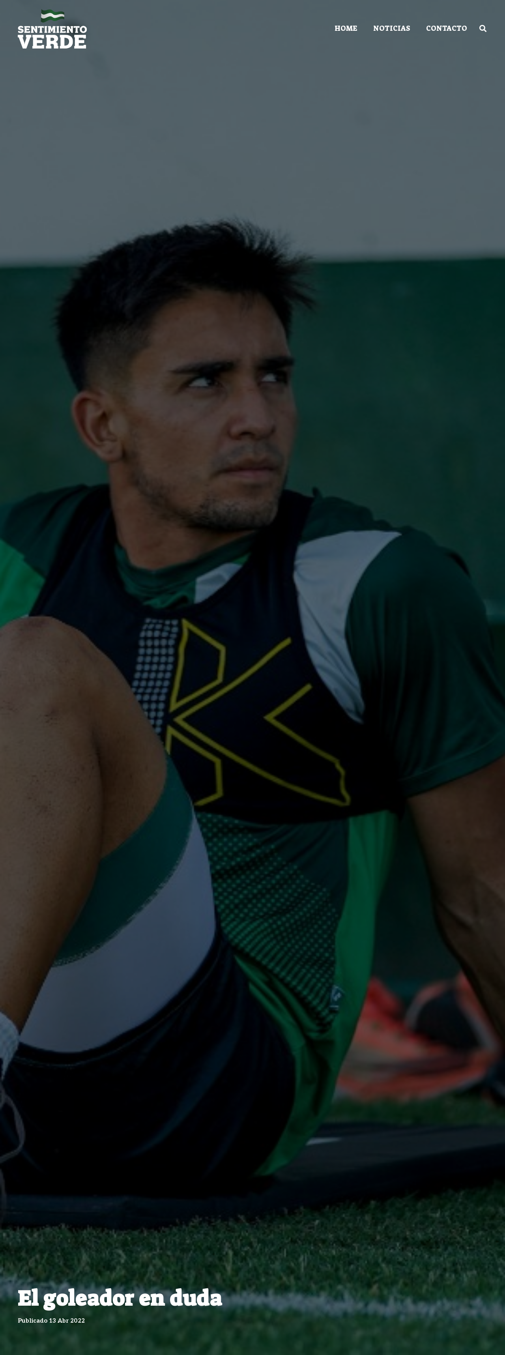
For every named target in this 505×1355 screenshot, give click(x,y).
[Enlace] (52, 29)
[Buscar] (483, 28)
